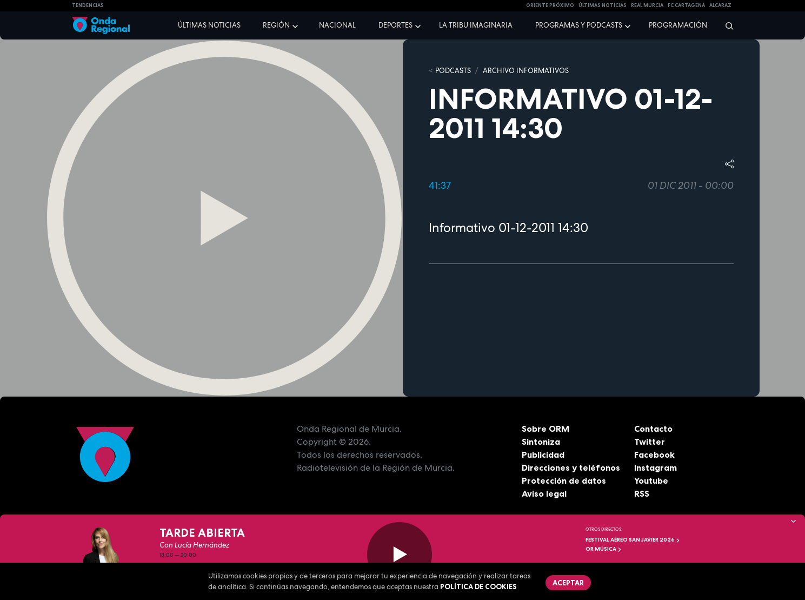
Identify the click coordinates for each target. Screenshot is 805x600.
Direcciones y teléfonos (571, 467)
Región (276, 25)
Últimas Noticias (602, 5)
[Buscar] (725, 25)
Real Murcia (647, 5)
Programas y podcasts (578, 25)
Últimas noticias (209, 25)
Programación (678, 25)
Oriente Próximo (550, 5)
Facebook (654, 454)
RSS (641, 493)
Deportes (395, 25)
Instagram (655, 467)
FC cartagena (686, 5)
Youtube (651, 480)
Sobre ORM (545, 428)
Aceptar (568, 582)
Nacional (337, 25)
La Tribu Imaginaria (476, 25)
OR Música (604, 548)
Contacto (653, 428)
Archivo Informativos (526, 70)
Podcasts (453, 70)
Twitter (649, 441)
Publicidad (543, 454)
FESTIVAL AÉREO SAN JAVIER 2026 (633, 539)
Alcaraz (720, 5)
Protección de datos (564, 480)
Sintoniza (541, 441)
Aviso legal (544, 493)
